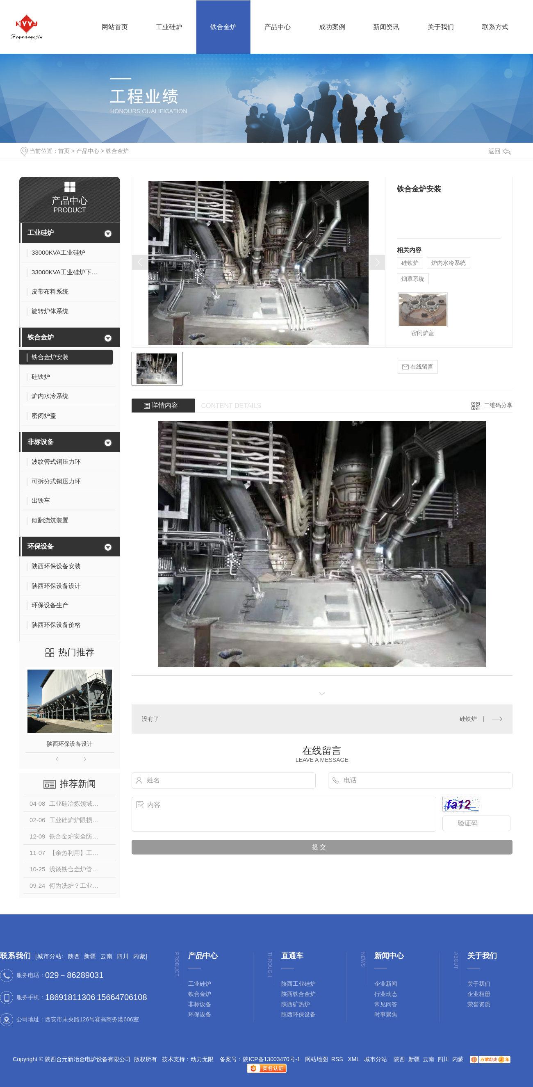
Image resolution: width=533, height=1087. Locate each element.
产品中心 (87, 151)
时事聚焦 (385, 1014)
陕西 (74, 956)
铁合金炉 (117, 151)
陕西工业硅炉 (298, 983)
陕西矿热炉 (295, 1004)
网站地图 (316, 1059)
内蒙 (139, 956)
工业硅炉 (40, 232)
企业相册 (478, 994)
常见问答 (385, 1004)
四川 (123, 956)
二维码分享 (498, 405)
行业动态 (385, 994)
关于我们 (478, 983)
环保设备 (40, 546)
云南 (106, 956)
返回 (499, 151)
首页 (64, 151)
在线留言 (417, 366)
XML (354, 1059)
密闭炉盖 (422, 333)
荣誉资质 (478, 1004)
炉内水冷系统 (448, 263)
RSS (338, 1059)
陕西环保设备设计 (70, 744)
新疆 (90, 956)
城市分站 (49, 956)
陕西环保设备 (298, 1014)
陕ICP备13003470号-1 (271, 1059)
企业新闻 (385, 983)
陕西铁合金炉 (298, 994)
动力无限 (202, 1059)
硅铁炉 (410, 263)
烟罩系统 (412, 279)
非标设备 (40, 441)
